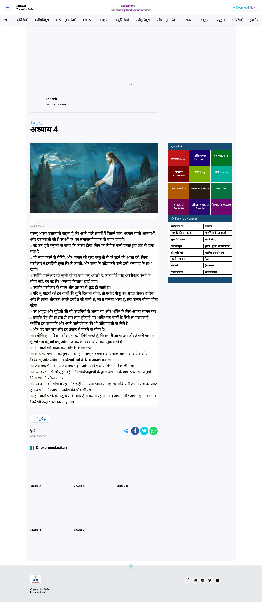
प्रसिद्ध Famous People (200, 206)
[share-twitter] (144, 431)
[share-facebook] (135, 431)
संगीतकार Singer (200, 188)
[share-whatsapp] (153, 431)
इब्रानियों (254, 20)
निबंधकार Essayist (221, 205)
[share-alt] (126, 431)
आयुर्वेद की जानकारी (181, 233)
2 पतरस (188, 20)
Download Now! (246, 7)
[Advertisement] (131, 57)
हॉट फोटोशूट (177, 252)
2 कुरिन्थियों (122, 20)
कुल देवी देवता (178, 239)
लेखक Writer (179, 188)
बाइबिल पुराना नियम (214, 252)
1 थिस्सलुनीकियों (66, 20)
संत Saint (221, 188)
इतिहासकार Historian (200, 157)
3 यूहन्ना (220, 20)
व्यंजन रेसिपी (211, 272)
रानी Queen (221, 172)
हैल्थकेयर (209, 265)
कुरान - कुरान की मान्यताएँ (217, 246)
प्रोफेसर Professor (179, 173)
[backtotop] (131, 567)
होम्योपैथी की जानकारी (215, 233)
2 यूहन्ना (204, 20)
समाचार (208, 226)
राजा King (200, 172)
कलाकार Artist (221, 155)
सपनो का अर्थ (177, 226)
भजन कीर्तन (177, 272)
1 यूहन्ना (103, 20)
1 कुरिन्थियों (21, 20)
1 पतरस (87, 20)
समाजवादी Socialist (179, 206)
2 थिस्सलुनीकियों (166, 20)
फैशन (207, 259)
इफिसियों (237, 20)
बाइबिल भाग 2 (178, 259)
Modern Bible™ (38, 592)
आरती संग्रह (210, 239)
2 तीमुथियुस (143, 20)
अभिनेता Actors (179, 159)
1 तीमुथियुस (42, 20)
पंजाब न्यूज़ (176, 246)
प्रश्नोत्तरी (174, 265)
